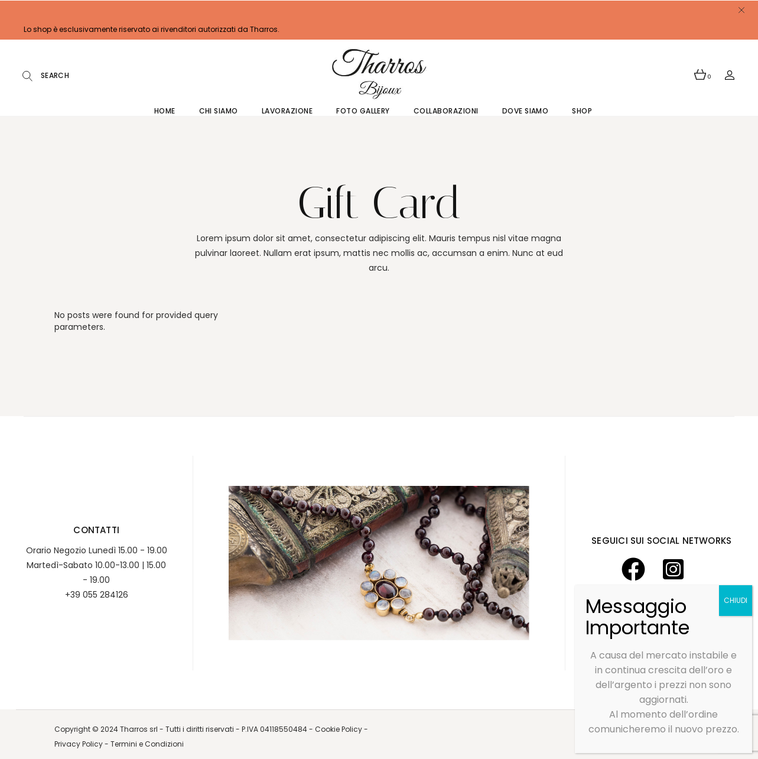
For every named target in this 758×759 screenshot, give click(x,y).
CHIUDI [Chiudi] (735, 600)
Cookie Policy (339, 729)
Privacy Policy (78, 744)
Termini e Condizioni (147, 744)
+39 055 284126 (96, 595)
